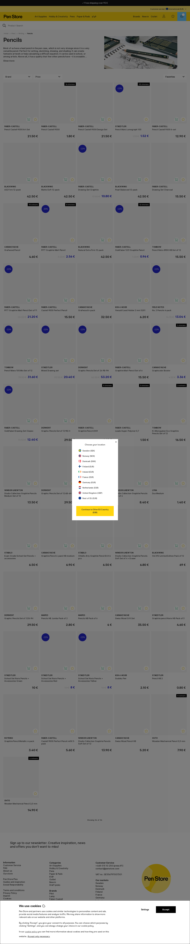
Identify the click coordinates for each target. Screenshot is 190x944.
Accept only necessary (39, 936)
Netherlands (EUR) (89, 488)
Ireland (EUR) (86, 472)
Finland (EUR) (86, 466)
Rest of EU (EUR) (88, 498)
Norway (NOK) (87, 456)
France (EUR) (86, 477)
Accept (165, 909)
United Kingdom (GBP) (90, 493)
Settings (145, 909)
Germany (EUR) (87, 482)
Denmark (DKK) (87, 461)
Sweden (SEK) (87, 451)
